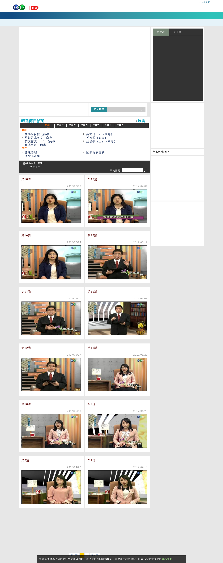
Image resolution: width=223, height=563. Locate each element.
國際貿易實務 (95, 152)
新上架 (178, 32)
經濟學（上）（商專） (101, 141)
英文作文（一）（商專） (41, 141)
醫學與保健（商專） (38, 134)
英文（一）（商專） (100, 134)
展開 (142, 121)
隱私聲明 (167, 559)
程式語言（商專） (37, 144)
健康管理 (31, 152)
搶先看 (161, 32)
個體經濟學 (32, 156)
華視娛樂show (161, 151)
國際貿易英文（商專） (40, 137)
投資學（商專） (97, 137)
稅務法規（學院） (35, 163)
